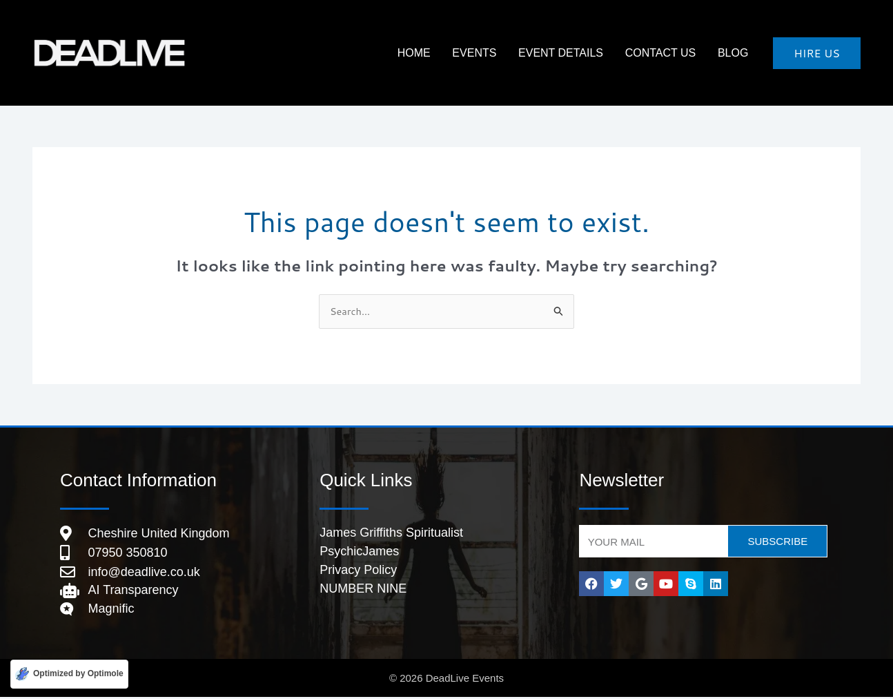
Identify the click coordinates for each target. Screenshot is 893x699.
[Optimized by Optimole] (69, 674)
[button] (817, 53)
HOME (450, 53)
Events (502, 53)
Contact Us (672, 53)
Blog (737, 53)
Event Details (580, 53)
